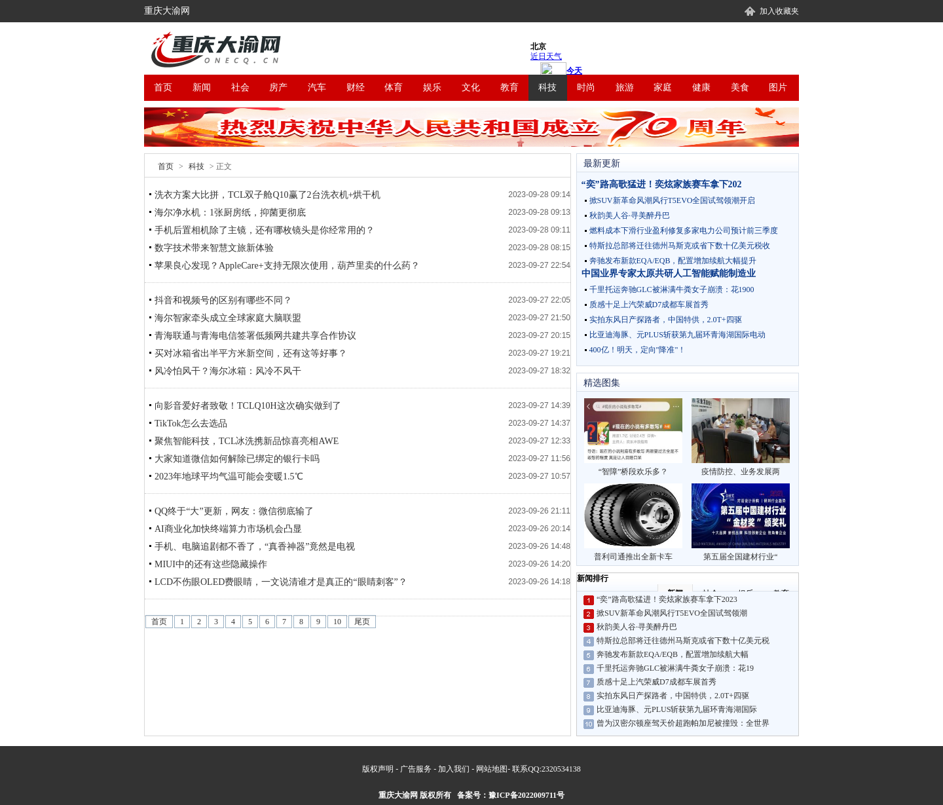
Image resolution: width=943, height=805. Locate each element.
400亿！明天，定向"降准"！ (637, 349)
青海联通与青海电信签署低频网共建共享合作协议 (255, 336)
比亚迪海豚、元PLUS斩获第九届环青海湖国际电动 (677, 334)
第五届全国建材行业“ (741, 522)
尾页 (362, 621)
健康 (701, 87)
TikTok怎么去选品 (191, 423)
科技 (547, 87)
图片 (778, 87)
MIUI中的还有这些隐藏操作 (211, 564)
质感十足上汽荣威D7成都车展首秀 (649, 304)
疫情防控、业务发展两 (741, 437)
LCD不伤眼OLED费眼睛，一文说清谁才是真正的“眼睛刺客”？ (281, 582)
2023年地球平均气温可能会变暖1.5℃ (229, 476)
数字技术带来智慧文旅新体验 (214, 248)
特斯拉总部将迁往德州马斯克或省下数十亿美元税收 (679, 245)
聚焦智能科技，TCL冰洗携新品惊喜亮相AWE (247, 441)
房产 (278, 87)
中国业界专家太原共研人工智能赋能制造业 (669, 273)
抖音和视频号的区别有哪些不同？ (223, 300)
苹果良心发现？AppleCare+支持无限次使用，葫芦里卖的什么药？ (287, 266)
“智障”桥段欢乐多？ (633, 437)
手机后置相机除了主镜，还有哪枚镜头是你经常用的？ (265, 230)
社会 (240, 87)
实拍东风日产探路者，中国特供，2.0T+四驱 (665, 319)
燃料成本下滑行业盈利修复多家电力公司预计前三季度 (683, 230)
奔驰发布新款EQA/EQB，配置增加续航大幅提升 (673, 260)
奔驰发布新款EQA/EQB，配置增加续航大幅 (673, 654)
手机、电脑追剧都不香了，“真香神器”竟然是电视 (255, 547)
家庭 (663, 87)
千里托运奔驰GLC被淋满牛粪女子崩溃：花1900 (671, 289)
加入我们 (454, 769)
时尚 (586, 87)
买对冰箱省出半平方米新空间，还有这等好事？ (251, 353)
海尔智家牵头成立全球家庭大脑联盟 (228, 318)
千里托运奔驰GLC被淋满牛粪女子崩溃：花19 (675, 668)
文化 (471, 87)
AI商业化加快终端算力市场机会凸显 (228, 529)
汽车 (317, 87)
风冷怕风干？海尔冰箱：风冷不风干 (228, 371)
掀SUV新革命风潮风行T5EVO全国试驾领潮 (672, 613)
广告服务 (416, 769)
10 (337, 621)
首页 (163, 87)
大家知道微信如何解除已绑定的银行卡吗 (237, 459)
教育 (509, 87)
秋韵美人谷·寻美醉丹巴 (629, 215)
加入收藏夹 (779, 11)
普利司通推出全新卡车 (633, 522)
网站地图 (492, 769)
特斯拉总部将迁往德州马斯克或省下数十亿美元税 (683, 640)
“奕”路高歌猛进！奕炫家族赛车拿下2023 (667, 599)
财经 (355, 87)
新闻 (202, 87)
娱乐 (432, 87)
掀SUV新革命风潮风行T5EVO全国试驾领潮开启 (672, 200)
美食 (740, 87)
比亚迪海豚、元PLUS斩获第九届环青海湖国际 (677, 709)
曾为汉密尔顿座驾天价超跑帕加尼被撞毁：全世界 (683, 723)
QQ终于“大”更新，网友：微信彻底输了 (234, 511)
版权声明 (378, 769)
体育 (393, 87)
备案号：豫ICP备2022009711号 (510, 795)
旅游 (625, 87)
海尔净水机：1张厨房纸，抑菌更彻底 (230, 212)
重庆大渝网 (167, 11)
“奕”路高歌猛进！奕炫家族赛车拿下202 (662, 184)
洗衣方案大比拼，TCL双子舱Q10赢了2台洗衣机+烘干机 (267, 195)
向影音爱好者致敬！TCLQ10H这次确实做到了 (248, 406)
